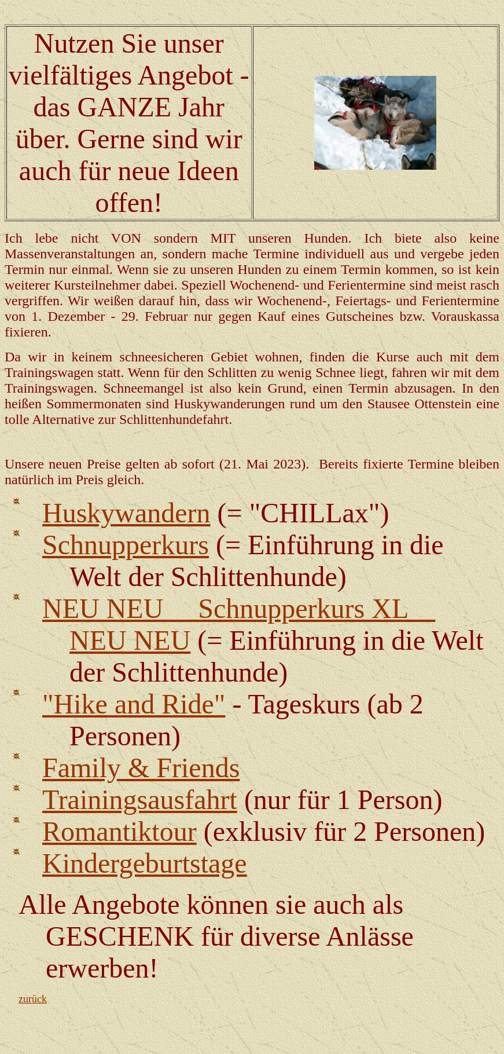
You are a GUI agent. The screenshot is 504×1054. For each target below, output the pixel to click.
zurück (33, 999)
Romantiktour (119, 831)
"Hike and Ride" (133, 704)
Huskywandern (126, 512)
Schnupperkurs (125, 544)
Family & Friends (141, 767)
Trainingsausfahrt (139, 799)
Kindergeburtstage (144, 863)
